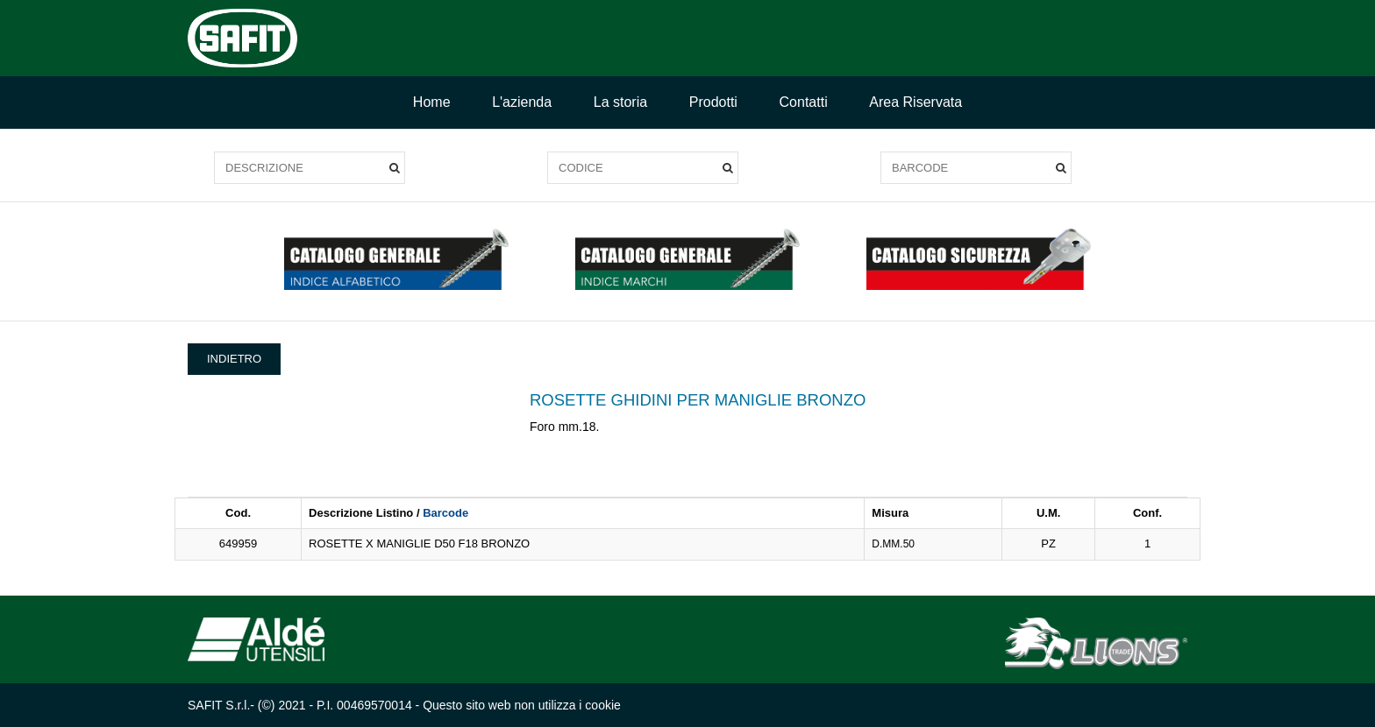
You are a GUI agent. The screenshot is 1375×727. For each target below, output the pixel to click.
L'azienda (522, 102)
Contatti (804, 102)
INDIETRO (234, 358)
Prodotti (713, 102)
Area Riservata (915, 102)
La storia (620, 102)
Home (432, 102)
